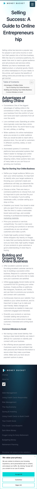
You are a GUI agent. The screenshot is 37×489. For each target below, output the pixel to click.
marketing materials (11, 218)
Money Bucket (16, 3)
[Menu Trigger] (32, 4)
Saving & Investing (9, 412)
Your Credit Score (9, 421)
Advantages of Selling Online (13, 85)
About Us (5, 379)
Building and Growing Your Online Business (18, 90)
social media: (14, 282)
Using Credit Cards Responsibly (14, 398)
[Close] (35, 456)
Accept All (18, 474)
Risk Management (9, 402)
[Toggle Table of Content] (30, 82)
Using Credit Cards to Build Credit (15, 416)
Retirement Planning (10, 444)
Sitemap (5, 375)
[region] (18, 472)
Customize (18, 480)
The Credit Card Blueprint (12, 426)
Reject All (18, 485)
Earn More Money (9, 430)
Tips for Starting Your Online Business (17, 87)
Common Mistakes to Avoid (14, 92)
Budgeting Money (9, 440)
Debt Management (9, 393)
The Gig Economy (9, 407)
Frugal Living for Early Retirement (15, 435)
